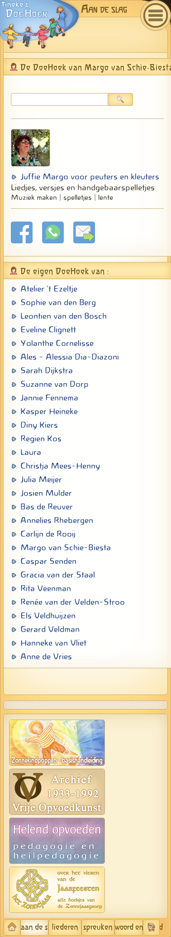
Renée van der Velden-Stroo (72, 602)
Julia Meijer (41, 479)
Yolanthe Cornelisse (57, 343)
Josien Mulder (46, 493)
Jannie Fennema (49, 398)
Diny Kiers (39, 425)
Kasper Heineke (49, 411)
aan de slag (35, 927)
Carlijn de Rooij (48, 534)
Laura (30, 452)
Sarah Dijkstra (46, 370)
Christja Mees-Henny (60, 466)
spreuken (98, 927)
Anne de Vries (46, 656)
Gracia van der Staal (57, 575)
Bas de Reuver (46, 507)
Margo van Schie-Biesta (65, 547)
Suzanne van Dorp (54, 384)
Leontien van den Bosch (63, 316)
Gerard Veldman (50, 629)
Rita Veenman (45, 588)
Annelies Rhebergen (56, 520)
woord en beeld (129, 927)
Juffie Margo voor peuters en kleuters (89, 177)
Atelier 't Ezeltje (48, 289)
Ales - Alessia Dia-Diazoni (69, 357)
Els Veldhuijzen (48, 616)
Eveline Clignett (48, 330)
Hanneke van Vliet (53, 643)
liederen (65, 927)
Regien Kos (41, 439)
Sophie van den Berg (58, 302)
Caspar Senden (48, 561)
